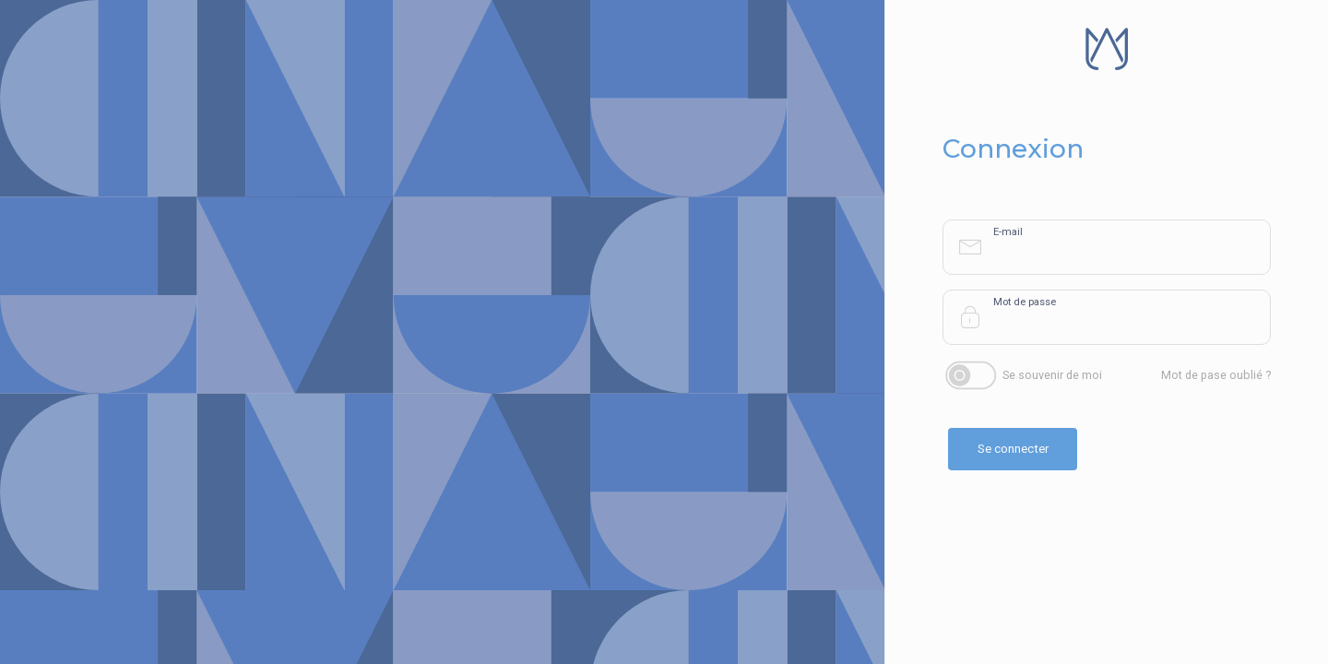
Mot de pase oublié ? (1216, 375)
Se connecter (1013, 449)
